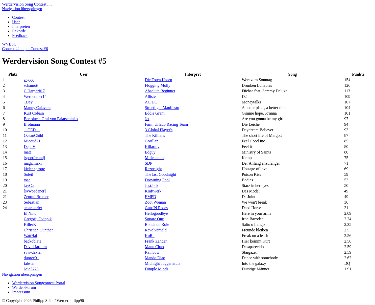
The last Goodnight (160, 174)
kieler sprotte (34, 169)
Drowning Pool (157, 180)
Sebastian (31, 202)
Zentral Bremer (36, 196)
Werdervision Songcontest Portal (38, 283)
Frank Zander (156, 241)
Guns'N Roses (156, 208)
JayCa (29, 185)
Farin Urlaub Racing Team (166, 124)
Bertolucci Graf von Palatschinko (51, 119)
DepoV (29, 146)
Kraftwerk (153, 191)
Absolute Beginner (160, 91)
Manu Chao (154, 247)
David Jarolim (35, 247)
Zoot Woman (155, 202)
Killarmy (152, 146)
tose (27, 180)
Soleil (28, 174)
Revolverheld (156, 230)
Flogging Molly (157, 85)
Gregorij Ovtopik (38, 219)
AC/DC (151, 102)
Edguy (150, 152)
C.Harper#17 (34, 91)
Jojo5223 (31, 269)
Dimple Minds (156, 269)
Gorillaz (151, 141)
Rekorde (19, 31)
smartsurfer (33, 208)
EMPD (150, 196)
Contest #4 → (13, 49)
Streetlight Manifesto (162, 107)
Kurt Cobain (34, 113)
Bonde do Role (157, 224)
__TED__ (32, 130)
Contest (18, 17)
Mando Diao (155, 258)
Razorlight (153, 169)
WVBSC (9, 44)
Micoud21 (32, 141)
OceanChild (33, 135)
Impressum (21, 292)
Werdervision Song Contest (24, 4)
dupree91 (31, 258)
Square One (154, 219)
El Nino (30, 213)
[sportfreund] (34, 158)
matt (27, 152)
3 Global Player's (159, 130)
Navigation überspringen (22, 9)
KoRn (150, 235)
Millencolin (154, 158)
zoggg (29, 80)
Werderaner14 (35, 96)
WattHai (30, 235)
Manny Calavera (37, 107)
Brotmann (32, 124)
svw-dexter (33, 252)
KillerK (30, 224)
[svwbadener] (35, 191)
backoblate (32, 241)
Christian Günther (38, 230)
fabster (29, 263)
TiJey (28, 102)
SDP (148, 163)
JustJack (151, 185)
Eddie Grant (155, 113)
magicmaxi (33, 163)
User (16, 22)
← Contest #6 (37, 49)
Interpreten (21, 26)
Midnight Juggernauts (162, 263)
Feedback (20, 35)
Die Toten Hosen (158, 80)
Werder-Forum (24, 287)
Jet (147, 119)
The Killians (155, 135)
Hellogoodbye (156, 213)
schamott (31, 85)
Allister (151, 96)
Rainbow (152, 252)
